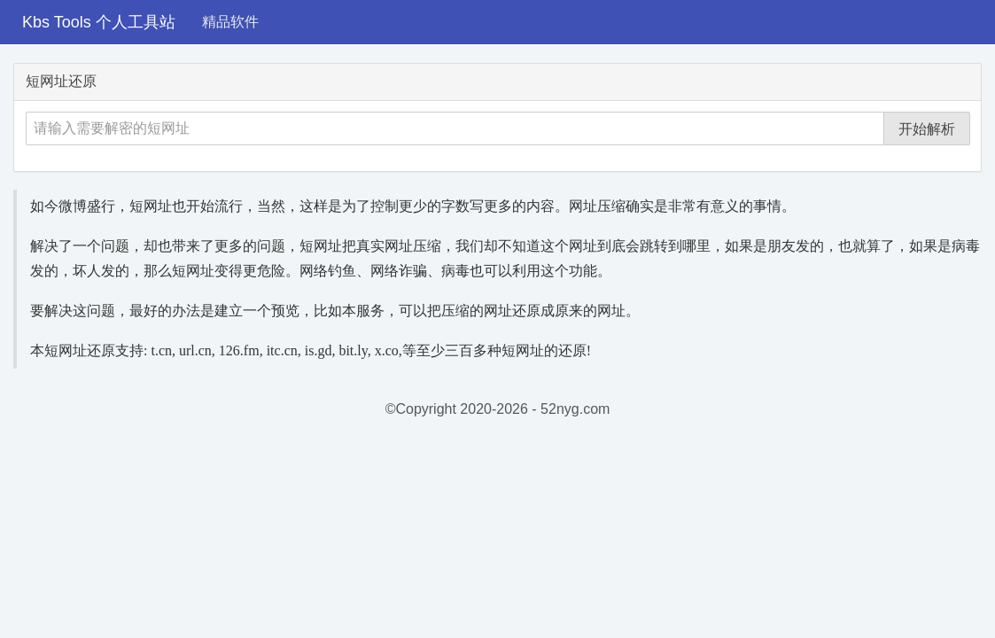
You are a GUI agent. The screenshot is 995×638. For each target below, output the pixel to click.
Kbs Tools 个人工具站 (98, 22)
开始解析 (926, 128)
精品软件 (230, 21)
